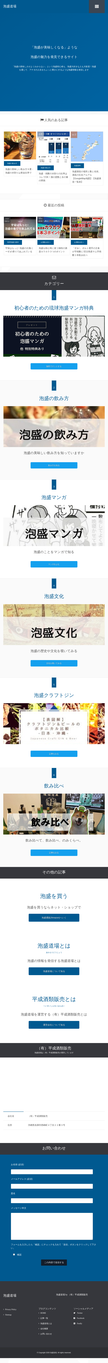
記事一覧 (44, 1323)
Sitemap (8, 1320)
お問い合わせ (46, 1339)
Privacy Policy (10, 1314)
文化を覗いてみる (54, 663)
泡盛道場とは (46, 1328)
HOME (43, 1318)
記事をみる (54, 753)
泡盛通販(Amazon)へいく (54, 917)
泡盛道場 (9, 6)
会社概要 (44, 1334)
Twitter (78, 1318)
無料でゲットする (54, 366)
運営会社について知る (54, 1024)
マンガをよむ (54, 564)
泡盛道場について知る (54, 971)
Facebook (79, 1323)
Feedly (78, 1328)
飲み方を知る (54, 465)
